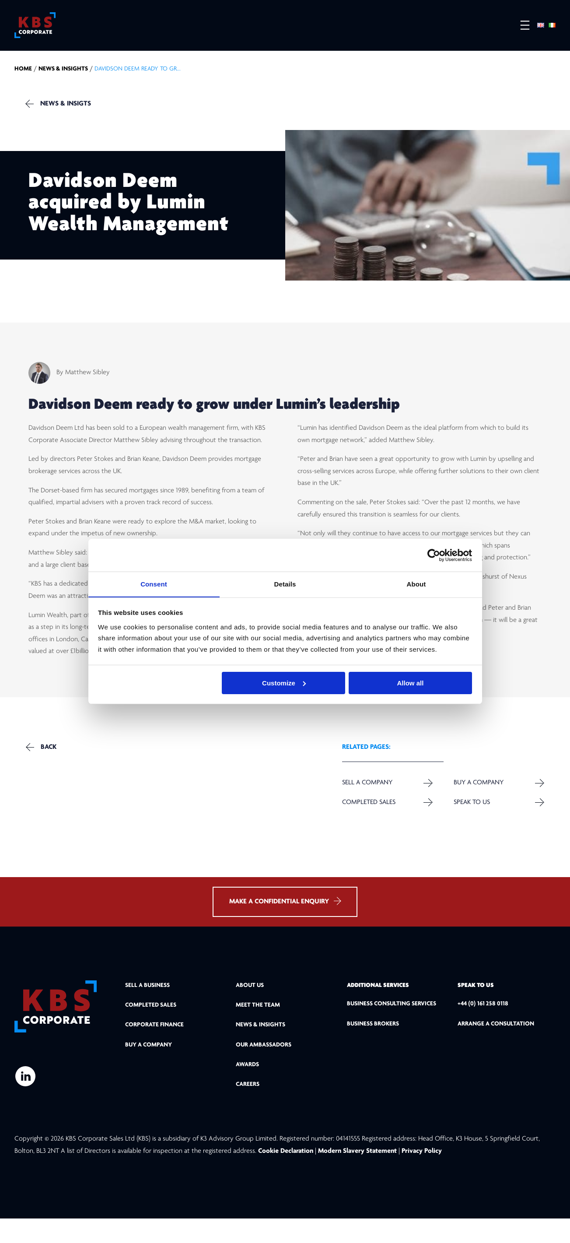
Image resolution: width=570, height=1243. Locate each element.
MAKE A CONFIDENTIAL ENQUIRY (285, 925)
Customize (284, 683)
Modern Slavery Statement (357, 1175)
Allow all (410, 683)
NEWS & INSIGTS (69, 110)
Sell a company (367, 797)
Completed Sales (368, 818)
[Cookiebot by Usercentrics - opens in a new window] (433, 555)
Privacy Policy (422, 1175)
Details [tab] (285, 583)
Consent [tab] (153, 583)
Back (52, 762)
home (23, 76)
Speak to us (470, 818)
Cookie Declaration (286, 1175)
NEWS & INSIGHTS (63, 76)
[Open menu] (520, 26)
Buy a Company (477, 797)
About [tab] (416, 583)
